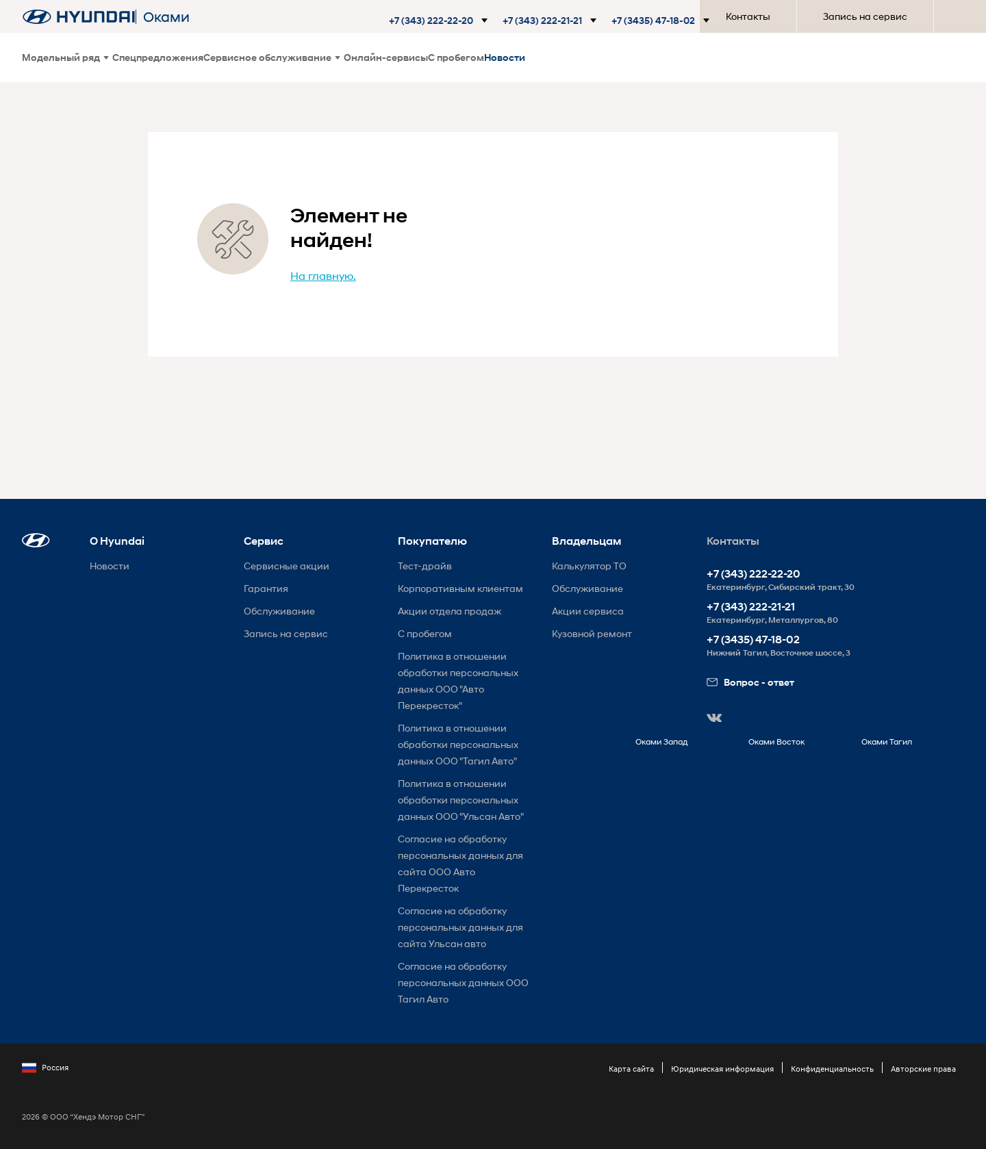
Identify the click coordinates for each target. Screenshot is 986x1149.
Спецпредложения (157, 57)
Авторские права (923, 1068)
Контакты (748, 16)
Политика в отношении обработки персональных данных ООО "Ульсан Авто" (461, 799)
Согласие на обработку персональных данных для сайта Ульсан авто (460, 927)
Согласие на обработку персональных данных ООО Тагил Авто (463, 982)
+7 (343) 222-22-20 (753, 573)
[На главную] (79, 17)
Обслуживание (279, 611)
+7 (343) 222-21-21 (751, 606)
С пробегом (456, 57)
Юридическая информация (722, 1068)
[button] (437, 20)
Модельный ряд (65, 57)
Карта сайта (631, 1068)
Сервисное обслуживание (271, 57)
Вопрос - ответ (750, 682)
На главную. (323, 275)
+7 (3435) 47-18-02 (753, 639)
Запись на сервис (865, 16)
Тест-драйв (425, 565)
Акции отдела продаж (449, 611)
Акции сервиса (588, 611)
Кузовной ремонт (592, 633)
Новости (504, 57)
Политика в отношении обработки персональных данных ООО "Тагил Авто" (458, 744)
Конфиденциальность (832, 1068)
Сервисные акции (286, 565)
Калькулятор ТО (589, 565)
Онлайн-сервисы (386, 57)
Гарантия (266, 588)
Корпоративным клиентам (460, 588)
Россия (45, 1067)
